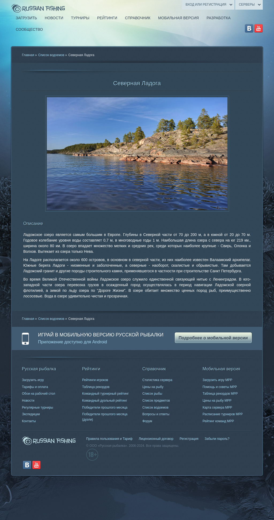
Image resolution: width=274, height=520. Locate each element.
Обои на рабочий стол (38, 393)
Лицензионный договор (156, 439)
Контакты (29, 421)
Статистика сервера (157, 380)
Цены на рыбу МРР (217, 400)
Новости (28, 400)
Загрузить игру (33, 380)
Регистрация (189, 439)
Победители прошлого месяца (104, 407)
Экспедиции (31, 414)
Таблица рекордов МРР (220, 393)
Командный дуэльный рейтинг (104, 400)
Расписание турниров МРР (223, 414)
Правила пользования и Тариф (109, 439)
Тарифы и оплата (35, 387)
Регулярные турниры (37, 407)
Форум (147, 421)
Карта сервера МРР (217, 407)
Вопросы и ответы (155, 414)
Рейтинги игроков (95, 380)
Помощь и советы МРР (220, 387)
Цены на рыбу (152, 387)
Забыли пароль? (217, 439)
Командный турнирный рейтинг (105, 393)
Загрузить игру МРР (217, 380)
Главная (28, 55)
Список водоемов (51, 55)
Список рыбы (152, 393)
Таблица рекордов (95, 387)
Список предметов (156, 400)
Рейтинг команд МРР (218, 421)
